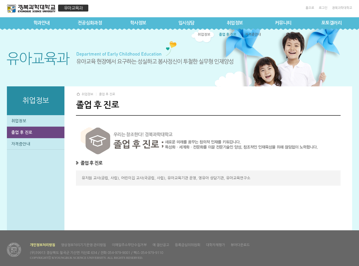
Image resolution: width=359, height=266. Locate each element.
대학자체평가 (215, 245)
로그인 (323, 8)
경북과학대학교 (342, 8)
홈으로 (309, 8)
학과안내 (41, 23)
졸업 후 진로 (21, 132)
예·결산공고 (160, 245)
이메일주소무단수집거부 (129, 245)
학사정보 (138, 23)
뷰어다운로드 (240, 245)
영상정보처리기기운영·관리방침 (83, 245)
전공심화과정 (90, 23)
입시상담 (186, 23)
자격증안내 (20, 144)
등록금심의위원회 (187, 245)
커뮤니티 (283, 23)
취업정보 (235, 23)
